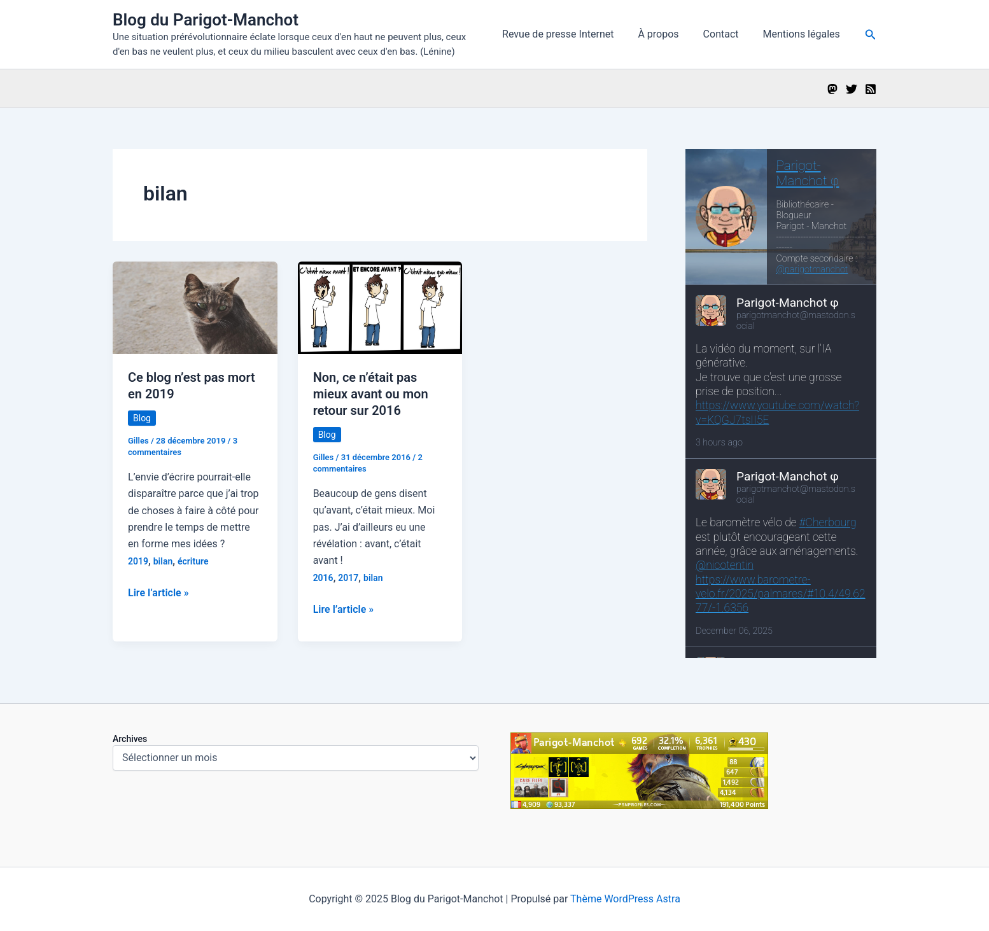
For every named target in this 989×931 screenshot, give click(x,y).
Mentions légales (803, 34)
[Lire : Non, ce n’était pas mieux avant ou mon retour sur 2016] (380, 307)
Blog (142, 418)
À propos (667, 34)
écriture (193, 561)
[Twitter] (851, 89)
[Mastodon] (832, 89)
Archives (130, 739)
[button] (870, 35)
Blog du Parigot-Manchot (205, 19)
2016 (323, 578)
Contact (727, 34)
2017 (348, 578)
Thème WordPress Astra (625, 899)
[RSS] (870, 89)
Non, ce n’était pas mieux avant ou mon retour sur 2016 (370, 394)
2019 (138, 561)
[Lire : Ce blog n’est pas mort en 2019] (195, 307)
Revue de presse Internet (571, 34)
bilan (163, 561)
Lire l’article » (158, 593)
